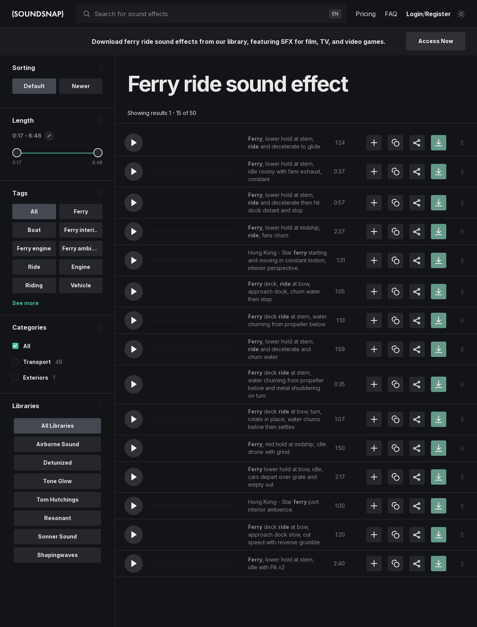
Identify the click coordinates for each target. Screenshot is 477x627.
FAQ (391, 14)
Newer (81, 86)
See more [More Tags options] (25, 303)
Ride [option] (34, 266)
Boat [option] (34, 230)
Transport (37, 362)
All (26, 346)
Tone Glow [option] (57, 481)
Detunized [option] (57, 462)
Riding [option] (34, 285)
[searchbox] (210, 13)
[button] (133, 142)
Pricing (366, 14)
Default (34, 86)
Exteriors (35, 377)
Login (414, 14)
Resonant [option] (57, 518)
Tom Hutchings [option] (57, 499)
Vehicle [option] (81, 285)
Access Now (435, 41)
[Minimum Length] (17, 152)
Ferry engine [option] (34, 248)
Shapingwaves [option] (57, 555)
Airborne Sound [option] (57, 444)
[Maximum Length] (98, 152)
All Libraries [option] (57, 425)
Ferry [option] (81, 211)
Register (438, 14)
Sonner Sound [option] (57, 536)
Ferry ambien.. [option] (81, 248)
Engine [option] (80, 266)
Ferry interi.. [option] (80, 230)
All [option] (34, 211)
